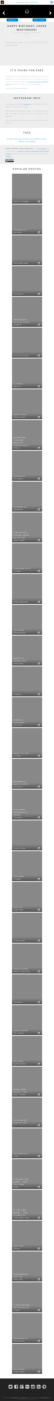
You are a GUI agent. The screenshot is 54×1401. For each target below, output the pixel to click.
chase (15, 139)
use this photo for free (19, 88)
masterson (37, 139)
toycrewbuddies (30, 141)
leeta (31, 139)
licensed (24, 1397)
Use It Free (39, 20)
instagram (26, 139)
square (44, 139)
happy (20, 139)
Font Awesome (44, 1397)
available (8, 156)
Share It (12, 20)
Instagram (26, 104)
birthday (10, 139)
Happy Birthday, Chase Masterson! (19, 148)
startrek (21, 141)
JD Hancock (41, 148)
